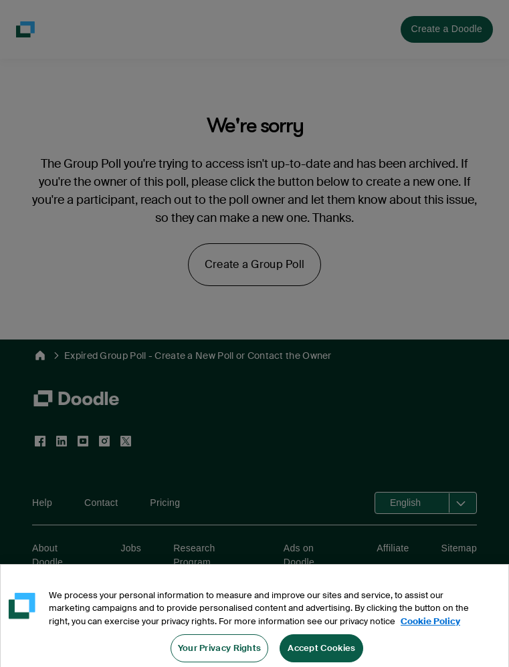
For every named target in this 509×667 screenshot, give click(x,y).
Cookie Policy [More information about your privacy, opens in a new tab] (430, 630)
